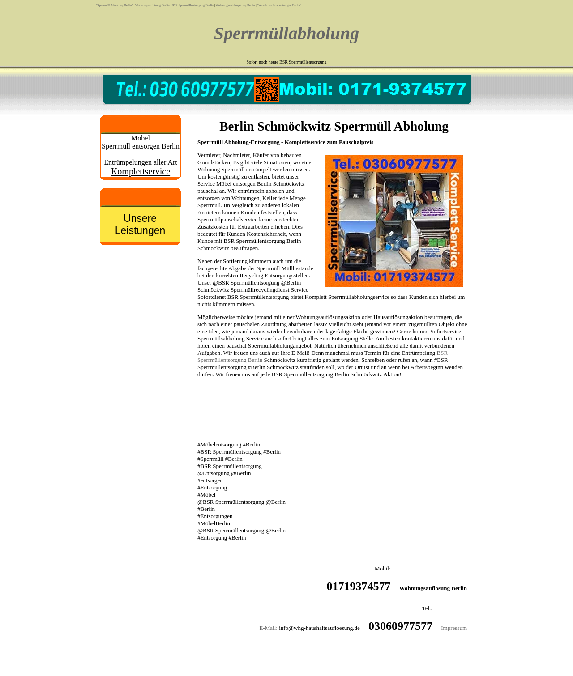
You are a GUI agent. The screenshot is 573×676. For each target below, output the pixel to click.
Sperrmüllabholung (286, 33)
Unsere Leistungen (140, 224)
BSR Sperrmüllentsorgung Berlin (193, 5)
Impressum (454, 628)
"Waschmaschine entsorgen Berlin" (279, 5)
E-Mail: (268, 628)
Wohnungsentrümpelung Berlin (235, 5)
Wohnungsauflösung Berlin (152, 5)
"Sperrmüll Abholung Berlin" (114, 5)
